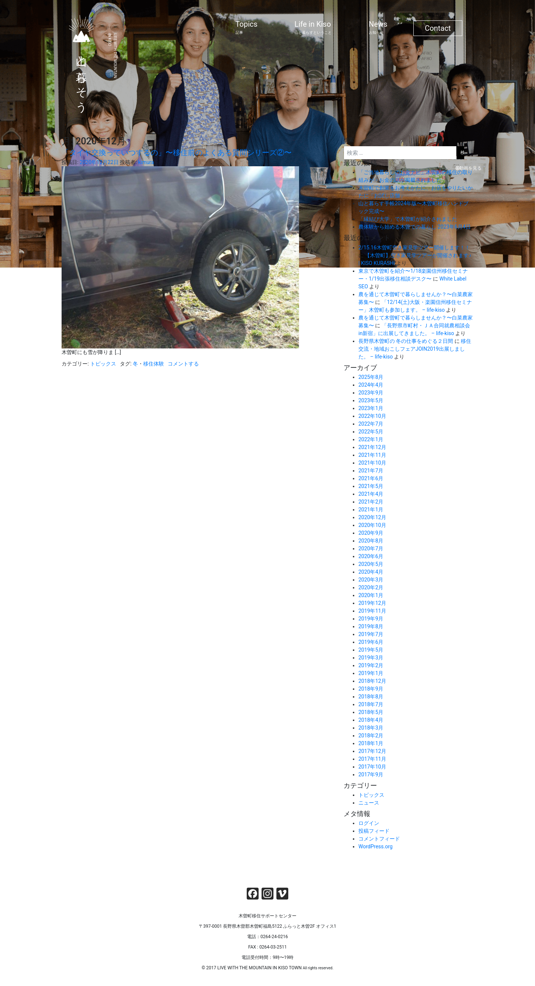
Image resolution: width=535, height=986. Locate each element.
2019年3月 (370, 658)
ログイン (368, 823)
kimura (146, 162)
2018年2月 (370, 735)
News (378, 27)
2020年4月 (370, 572)
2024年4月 (370, 385)
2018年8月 (370, 697)
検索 (349, 140)
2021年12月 (372, 447)
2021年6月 (370, 478)
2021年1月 (370, 509)
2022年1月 (370, 439)
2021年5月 (370, 486)
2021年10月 (372, 463)
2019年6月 (370, 642)
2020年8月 (370, 541)
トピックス (103, 364)
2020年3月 (370, 580)
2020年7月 (370, 548)
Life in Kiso (313, 27)
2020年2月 (370, 587)
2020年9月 (370, 533)
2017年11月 (372, 759)
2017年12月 (372, 751)
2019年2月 (370, 665)
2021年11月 (372, 455)
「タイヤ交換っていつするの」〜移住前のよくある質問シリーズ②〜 (177, 152)
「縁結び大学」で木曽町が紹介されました (407, 219)
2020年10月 (372, 525)
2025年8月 (370, 377)
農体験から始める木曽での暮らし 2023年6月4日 (414, 227)
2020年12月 (372, 517)
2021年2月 (370, 502)
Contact (438, 28)
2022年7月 (370, 424)
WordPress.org (375, 846)
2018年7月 (370, 704)
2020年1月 (370, 595)
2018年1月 (370, 743)
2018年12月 (372, 681)
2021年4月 (370, 494)
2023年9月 (370, 393)
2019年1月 (370, 673)
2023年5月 (370, 400)
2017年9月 (370, 774)
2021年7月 (370, 471)
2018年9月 (370, 689)
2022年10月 (372, 416)
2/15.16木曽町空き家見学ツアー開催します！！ (414, 247)
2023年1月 (370, 408)
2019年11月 (372, 611)
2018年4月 (370, 720)
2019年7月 (370, 634)
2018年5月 (370, 712)
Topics (246, 27)
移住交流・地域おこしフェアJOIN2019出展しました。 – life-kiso (414, 349)
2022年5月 (370, 432)
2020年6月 (370, 556)
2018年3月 (370, 728)
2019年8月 (370, 626)
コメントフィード (379, 839)
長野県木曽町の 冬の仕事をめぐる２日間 (405, 341)
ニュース (368, 803)
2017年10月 (372, 767)
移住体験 (153, 364)
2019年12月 (372, 603)
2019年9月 (370, 619)
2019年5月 (370, 650)
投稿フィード (374, 831)
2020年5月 (370, 564)
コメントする (183, 364)
